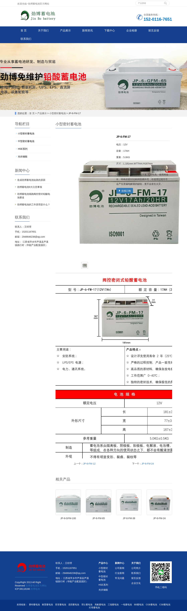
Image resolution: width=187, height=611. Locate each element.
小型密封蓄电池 (57, 113)
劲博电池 (35, 589)
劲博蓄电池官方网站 (36, 585)
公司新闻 (119, 568)
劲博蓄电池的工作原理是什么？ (33, 204)
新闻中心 (119, 563)
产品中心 (103, 563)
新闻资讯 (87, 30)
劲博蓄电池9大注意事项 (29, 187)
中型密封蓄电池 (26, 141)
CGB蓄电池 (151, 604)
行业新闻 (119, 573)
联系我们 (26, 38)
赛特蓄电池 (34, 604)
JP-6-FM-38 (129, 518)
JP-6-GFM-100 (68, 518)
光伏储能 (22, 156)
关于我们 (43, 30)
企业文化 (136, 583)
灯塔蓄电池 (94, 607)
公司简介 (136, 568)
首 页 (24, 30)
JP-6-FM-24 (148, 463)
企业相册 (131, 30)
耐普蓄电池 (47, 604)
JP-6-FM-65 (98, 518)
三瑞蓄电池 (113, 604)
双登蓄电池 (60, 604)
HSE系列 (22, 149)
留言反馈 (153, 30)
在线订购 (124, 190)
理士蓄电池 (86, 604)
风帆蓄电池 (100, 604)
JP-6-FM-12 (89, 463)
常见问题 (119, 578)
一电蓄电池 (126, 604)
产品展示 (65, 30)
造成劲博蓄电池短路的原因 (31, 180)
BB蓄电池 (139, 604)
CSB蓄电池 (164, 604)
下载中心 (109, 30)
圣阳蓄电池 (73, 604)
